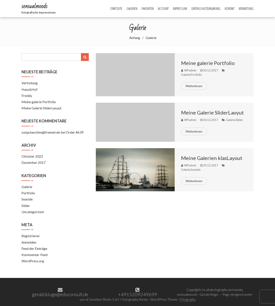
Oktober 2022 (32, 156)
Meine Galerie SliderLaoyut (212, 112)
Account (163, 8)
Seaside (195, 169)
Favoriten (148, 8)
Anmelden (28, 242)
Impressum (180, 8)
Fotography (188, 299)
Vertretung (29, 83)
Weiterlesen (194, 86)
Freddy (26, 95)
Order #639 (74, 132)
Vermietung (246, 8)
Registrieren (30, 236)
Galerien (132, 8)
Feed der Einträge (34, 248)
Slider (239, 120)
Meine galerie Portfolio (208, 63)
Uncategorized (32, 212)
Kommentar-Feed (34, 255)
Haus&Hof (29, 89)
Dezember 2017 (33, 162)
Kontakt (229, 8)
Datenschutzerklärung (205, 8)
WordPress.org (32, 261)
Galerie (185, 74)
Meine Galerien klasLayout (211, 158)
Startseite (116, 8)
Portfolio (196, 74)
